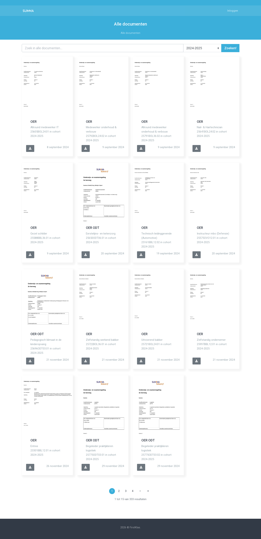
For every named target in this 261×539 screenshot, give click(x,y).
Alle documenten (130, 33)
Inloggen (232, 10)
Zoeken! (230, 48)
